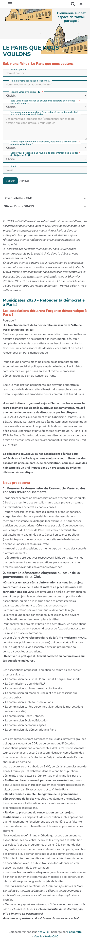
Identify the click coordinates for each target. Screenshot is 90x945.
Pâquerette (74, 932)
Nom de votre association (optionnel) (30, 81)
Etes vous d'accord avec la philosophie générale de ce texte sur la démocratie (45, 102)
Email (14, 166)
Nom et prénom (20, 69)
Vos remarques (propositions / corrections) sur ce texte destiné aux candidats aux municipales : (44, 113)
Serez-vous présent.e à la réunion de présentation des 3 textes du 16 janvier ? (45, 154)
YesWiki (43, 932)
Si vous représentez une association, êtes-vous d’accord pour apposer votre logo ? (45, 143)
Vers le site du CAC (46, 936)
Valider (10, 181)
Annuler (24, 180)
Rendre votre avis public (27, 92)
